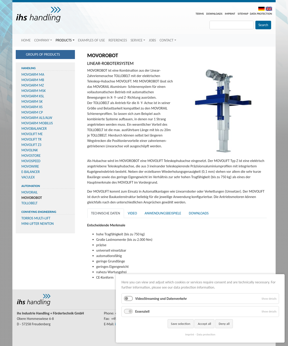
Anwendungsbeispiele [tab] (163, 213)
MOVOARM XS (32, 107)
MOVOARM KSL (32, 96)
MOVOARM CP (32, 112)
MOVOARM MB (32, 80)
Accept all (204, 324)
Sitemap (243, 13)
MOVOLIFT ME (32, 134)
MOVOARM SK (32, 101)
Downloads (214, 13)
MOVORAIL (29, 192)
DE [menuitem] (261, 9)
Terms (200, 13)
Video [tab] (132, 213)
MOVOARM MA (32, 74)
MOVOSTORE (30, 155)
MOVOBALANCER (34, 128)
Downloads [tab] (199, 213)
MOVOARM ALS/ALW (36, 118)
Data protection (261, 13)
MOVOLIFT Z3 (31, 145)
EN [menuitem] (269, 9)
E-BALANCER (30, 172)
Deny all (224, 324)
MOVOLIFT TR (31, 139)
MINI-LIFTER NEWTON (37, 223)
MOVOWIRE (30, 166)
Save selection (180, 324)
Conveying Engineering (38, 212)
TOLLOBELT (29, 203)
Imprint (230, 13)
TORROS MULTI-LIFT (35, 218)
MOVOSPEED (30, 161)
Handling (28, 68)
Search (263, 25)
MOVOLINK (29, 150)
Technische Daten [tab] (105, 213)
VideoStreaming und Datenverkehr (161, 298)
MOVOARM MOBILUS (37, 123)
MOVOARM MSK (33, 91)
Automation (30, 186)
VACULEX (28, 177)
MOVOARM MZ (32, 85)
